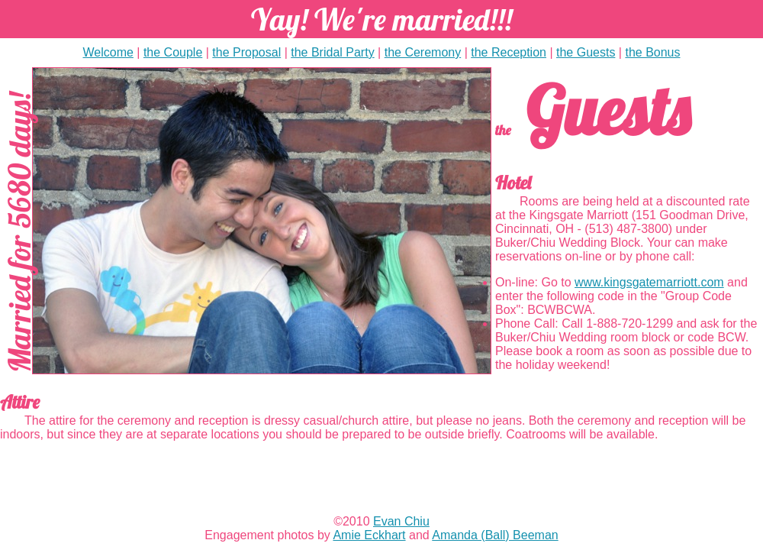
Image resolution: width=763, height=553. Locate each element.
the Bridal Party (332, 52)
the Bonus (652, 52)
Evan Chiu (401, 521)
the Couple (172, 52)
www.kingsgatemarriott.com (649, 282)
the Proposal (246, 52)
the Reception (508, 52)
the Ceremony (423, 52)
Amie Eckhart (369, 535)
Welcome (107, 52)
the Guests (585, 52)
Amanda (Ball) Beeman (495, 535)
